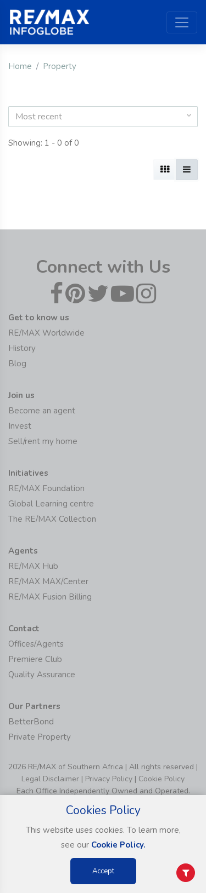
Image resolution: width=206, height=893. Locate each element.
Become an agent (41, 410)
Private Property (39, 736)
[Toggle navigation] (181, 22)
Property (59, 66)
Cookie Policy (161, 779)
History (22, 348)
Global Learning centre (51, 503)
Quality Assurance (41, 674)
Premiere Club (35, 659)
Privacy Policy (108, 779)
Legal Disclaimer (50, 779)
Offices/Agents (36, 643)
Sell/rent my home (42, 441)
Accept (103, 871)
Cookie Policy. (118, 844)
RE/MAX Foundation (46, 488)
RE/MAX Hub (33, 566)
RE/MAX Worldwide (46, 332)
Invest (19, 425)
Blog (17, 363)
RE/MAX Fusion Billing (50, 596)
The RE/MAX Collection (52, 519)
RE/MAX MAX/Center (48, 581)
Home (20, 66)
